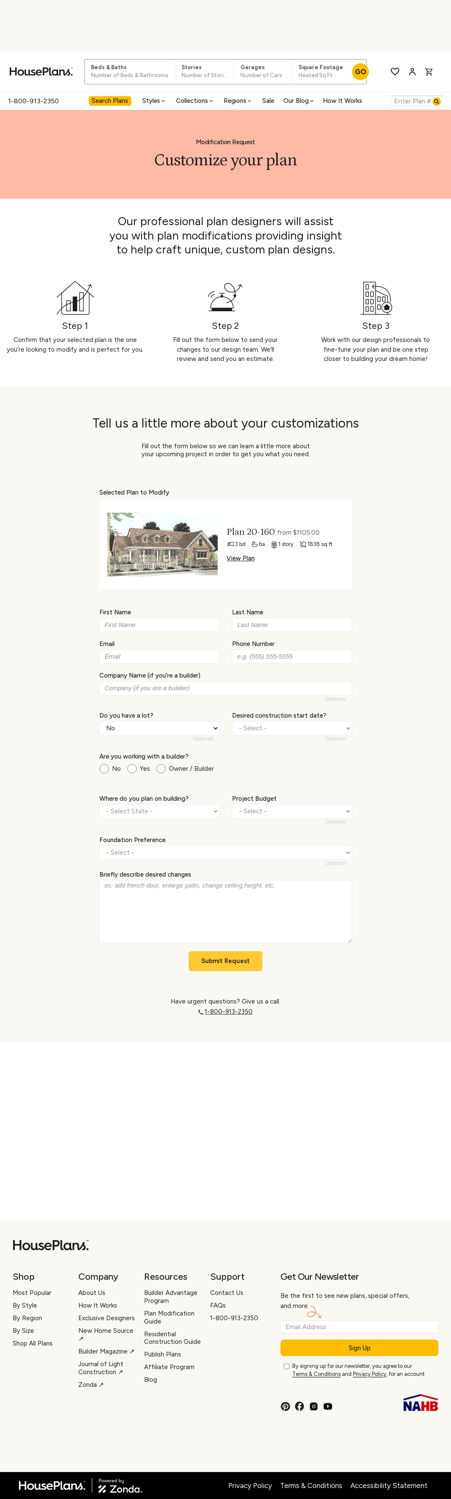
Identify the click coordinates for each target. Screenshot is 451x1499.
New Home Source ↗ (105, 1335)
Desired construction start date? (279, 715)
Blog (150, 1379)
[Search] (436, 101)
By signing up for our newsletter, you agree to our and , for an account (358, 1370)
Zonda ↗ (91, 1385)
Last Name (247, 612)
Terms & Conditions (316, 1374)
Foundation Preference (132, 839)
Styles (154, 101)
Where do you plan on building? (144, 798)
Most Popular (32, 1293)
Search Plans (110, 101)
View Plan (240, 558)
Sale (268, 101)
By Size (23, 1331)
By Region (27, 1318)
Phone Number (253, 644)
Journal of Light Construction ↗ (100, 1368)
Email (107, 644)
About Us (91, 1293)
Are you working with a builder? (144, 756)
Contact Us (226, 1293)
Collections (195, 101)
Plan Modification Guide (169, 1317)
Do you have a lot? (126, 715)
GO (360, 71)
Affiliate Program (169, 1367)
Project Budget (254, 798)
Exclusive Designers (106, 1318)
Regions (238, 101)
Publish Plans (162, 1354)
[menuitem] (111, 101)
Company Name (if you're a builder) (149, 675)
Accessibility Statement (388, 1485)
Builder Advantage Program (170, 1297)
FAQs (218, 1305)
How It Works (342, 101)
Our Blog (299, 101)
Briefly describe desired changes (145, 874)
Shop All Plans (33, 1343)
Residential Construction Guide (172, 1338)
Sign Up (360, 1348)
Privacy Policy (369, 1374)
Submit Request (225, 961)
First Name (115, 612)
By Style (25, 1305)
